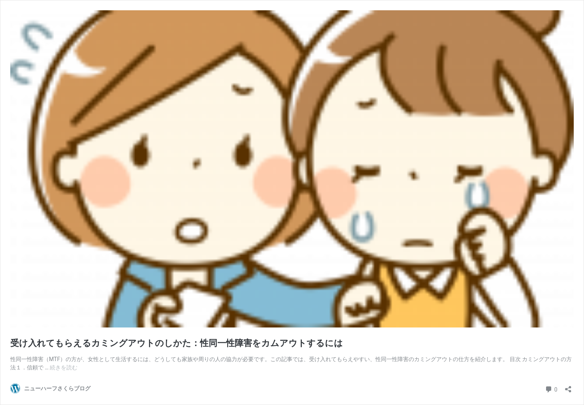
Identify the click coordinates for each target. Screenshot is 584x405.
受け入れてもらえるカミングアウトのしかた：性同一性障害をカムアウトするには (176, 343)
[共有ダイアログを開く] (568, 386)
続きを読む (63, 367)
